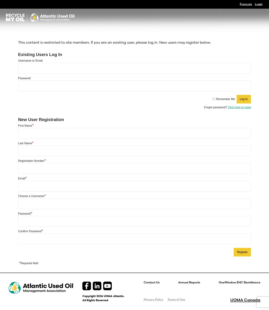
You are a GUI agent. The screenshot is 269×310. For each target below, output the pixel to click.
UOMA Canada (245, 299)
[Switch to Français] (246, 4)
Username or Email (30, 60)
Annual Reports (189, 282)
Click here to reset (239, 107)
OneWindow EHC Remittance (239, 282)
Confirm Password (30, 231)
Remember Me (225, 99)
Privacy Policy (153, 299)
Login (259, 4)
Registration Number (32, 160)
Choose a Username (32, 196)
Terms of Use (176, 299)
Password (24, 78)
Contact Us (152, 282)
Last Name (25, 143)
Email (22, 178)
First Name (26, 125)
